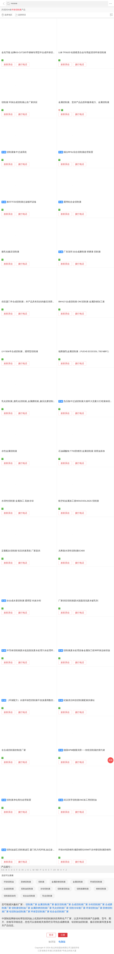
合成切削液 (9, 889)
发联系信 (8, 64)
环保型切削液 (96, 882)
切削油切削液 (27, 889)
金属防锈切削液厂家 (41, 908)
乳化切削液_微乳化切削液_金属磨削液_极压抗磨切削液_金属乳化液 (34, 401)
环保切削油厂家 (94, 908)
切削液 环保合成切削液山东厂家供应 (19, 102)
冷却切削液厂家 (96, 904)
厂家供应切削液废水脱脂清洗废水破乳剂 (78, 600)
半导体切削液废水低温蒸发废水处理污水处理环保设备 (33, 650)
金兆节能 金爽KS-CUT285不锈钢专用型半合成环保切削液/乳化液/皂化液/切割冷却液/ (43, 52)
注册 (63, 935)
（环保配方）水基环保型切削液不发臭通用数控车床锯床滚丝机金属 (40, 700)
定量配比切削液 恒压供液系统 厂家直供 (21, 550)
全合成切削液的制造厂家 (14, 750)
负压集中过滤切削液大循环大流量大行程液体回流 (88, 401)
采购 (110, 760)
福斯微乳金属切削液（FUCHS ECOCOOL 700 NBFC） (84, 351)
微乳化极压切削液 (10, 251)
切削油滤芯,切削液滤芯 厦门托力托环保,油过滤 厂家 (32, 849)
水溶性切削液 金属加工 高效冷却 (18, 501)
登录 (51, 935)
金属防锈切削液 (58, 882)
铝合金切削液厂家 (59, 911)
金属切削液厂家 (46, 904)
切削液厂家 (31, 904)
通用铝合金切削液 (72, 202)
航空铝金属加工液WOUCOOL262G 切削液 (78, 501)
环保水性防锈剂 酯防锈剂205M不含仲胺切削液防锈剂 (84, 849)
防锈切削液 (26, 882)
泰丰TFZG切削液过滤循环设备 (21, 202)
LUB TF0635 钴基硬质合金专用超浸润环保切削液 (82, 52)
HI (22, 870)
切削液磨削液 (83, 889)
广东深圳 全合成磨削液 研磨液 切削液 (82, 251)
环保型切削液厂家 (40, 911)
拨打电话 (22, 64)
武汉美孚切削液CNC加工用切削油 (80, 800)
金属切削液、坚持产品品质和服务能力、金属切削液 (83, 102)
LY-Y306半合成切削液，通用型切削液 (20, 351)
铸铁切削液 (101, 889)
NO (37, 870)
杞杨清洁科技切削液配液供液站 (79, 700)
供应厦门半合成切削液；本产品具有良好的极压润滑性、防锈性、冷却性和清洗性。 (42, 301)
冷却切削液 (45, 889)
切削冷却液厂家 (77, 908)
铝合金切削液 (29, 896)
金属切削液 (78, 882)
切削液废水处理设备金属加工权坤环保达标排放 (87, 650)
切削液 (41, 882)
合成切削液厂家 (80, 904)
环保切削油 (9, 882)
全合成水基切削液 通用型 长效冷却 (24, 600)
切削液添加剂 (10, 896)
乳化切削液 (47, 896)
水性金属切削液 (9, 451)
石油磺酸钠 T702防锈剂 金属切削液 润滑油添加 (81, 451)
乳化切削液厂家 (60, 908)
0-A (2, 870)
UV (54, 870)
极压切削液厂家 (63, 904)
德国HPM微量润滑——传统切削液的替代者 (84, 750)
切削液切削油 (63, 889)
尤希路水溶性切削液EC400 (71, 550)
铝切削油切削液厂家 (19, 911)
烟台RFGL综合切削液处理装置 (78, 152)
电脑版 (62, 941)
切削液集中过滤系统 (17, 152)
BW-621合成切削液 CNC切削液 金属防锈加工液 (81, 301)
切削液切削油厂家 (21, 908)
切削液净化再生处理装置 (19, 800)
